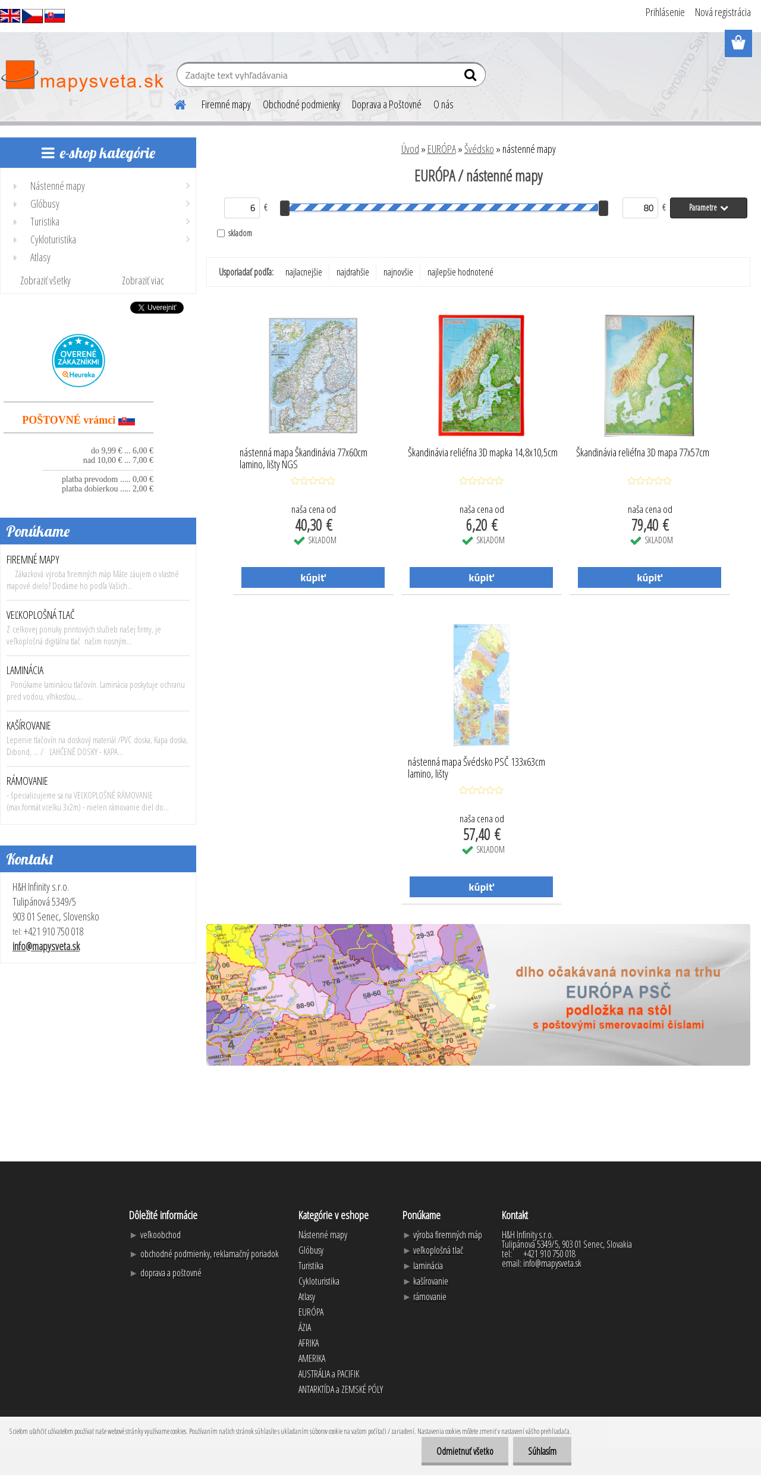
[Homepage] (173, 103)
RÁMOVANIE (27, 780)
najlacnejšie (303, 271)
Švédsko (479, 149)
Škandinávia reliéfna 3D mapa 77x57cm (642, 452)
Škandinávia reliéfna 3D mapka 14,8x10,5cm (483, 452)
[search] (471, 77)
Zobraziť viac (143, 280)
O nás (443, 104)
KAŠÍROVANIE (29, 725)
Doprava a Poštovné (387, 104)
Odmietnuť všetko (464, 1451)
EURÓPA (441, 149)
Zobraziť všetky (45, 280)
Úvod (410, 149)
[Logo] (81, 76)
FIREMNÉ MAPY (33, 559)
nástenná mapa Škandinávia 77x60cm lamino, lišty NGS (303, 458)
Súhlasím (542, 1451)
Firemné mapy (226, 104)
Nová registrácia (723, 12)
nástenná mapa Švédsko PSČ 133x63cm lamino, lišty (476, 768)
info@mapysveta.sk (46, 946)
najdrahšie (353, 271)
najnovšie (398, 271)
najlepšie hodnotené (460, 271)
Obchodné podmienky (301, 104)
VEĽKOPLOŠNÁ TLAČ (41, 614)
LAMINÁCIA (25, 670)
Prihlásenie (665, 12)
